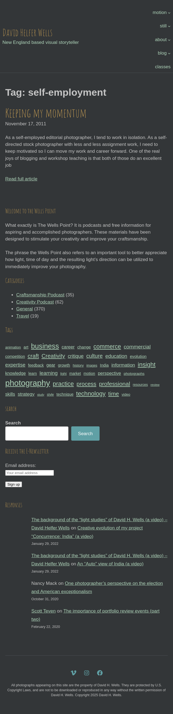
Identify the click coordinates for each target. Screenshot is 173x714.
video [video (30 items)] (126, 394)
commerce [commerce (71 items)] (107, 346)
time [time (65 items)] (113, 393)
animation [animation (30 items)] (13, 347)
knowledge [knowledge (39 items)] (15, 373)
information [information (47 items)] (123, 365)
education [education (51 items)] (116, 356)
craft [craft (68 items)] (33, 356)
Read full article (21, 179)
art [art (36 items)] (26, 347)
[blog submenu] (169, 53)
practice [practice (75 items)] (63, 383)
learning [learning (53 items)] (49, 373)
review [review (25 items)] (155, 384)
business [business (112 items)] (45, 346)
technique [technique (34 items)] (64, 394)
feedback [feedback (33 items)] (36, 365)
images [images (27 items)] (91, 365)
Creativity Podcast (35, 302)
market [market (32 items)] (75, 373)
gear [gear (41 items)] (50, 364)
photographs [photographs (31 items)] (134, 374)
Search (13, 423)
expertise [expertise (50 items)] (15, 365)
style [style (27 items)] (50, 394)
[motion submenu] (169, 12)
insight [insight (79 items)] (147, 364)
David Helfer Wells (27, 32)
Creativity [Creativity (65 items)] (53, 356)
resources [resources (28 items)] (140, 385)
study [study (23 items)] (40, 394)
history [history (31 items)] (78, 365)
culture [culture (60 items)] (94, 356)
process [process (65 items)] (86, 384)
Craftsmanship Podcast (40, 295)
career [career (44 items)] (68, 347)
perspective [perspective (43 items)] (109, 373)
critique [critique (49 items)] (76, 356)
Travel (22, 316)
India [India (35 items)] (104, 365)
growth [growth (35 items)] (64, 365)
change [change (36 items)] (84, 347)
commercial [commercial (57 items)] (137, 347)
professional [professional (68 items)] (114, 384)
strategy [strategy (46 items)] (26, 394)
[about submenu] (169, 39)
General (24, 308)
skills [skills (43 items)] (10, 394)
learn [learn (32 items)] (32, 373)
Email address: (20, 465)
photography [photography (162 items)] (27, 382)
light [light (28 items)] (63, 374)
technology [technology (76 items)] (91, 393)
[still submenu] (169, 26)
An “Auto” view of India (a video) (110, 563)
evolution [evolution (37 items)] (138, 356)
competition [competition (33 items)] (15, 356)
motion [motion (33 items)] (89, 373)
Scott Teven (43, 611)
